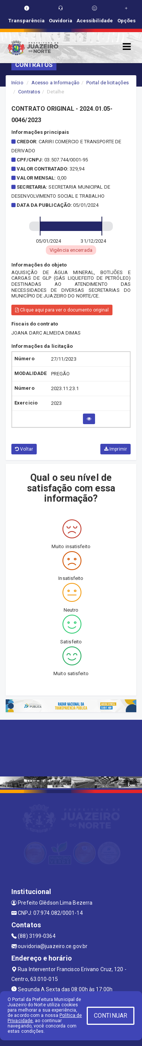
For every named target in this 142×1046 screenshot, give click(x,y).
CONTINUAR (110, 1015)
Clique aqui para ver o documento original (62, 310)
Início (17, 82)
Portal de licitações (107, 82)
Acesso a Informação (55, 82)
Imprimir (115, 449)
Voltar (24, 449)
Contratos (29, 92)
